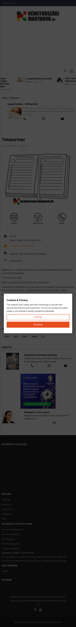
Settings (38, 317)
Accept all (38, 325)
